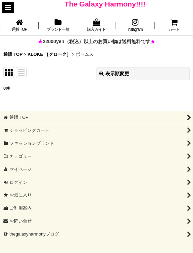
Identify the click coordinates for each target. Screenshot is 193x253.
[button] (8, 7)
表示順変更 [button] (114, 73)
